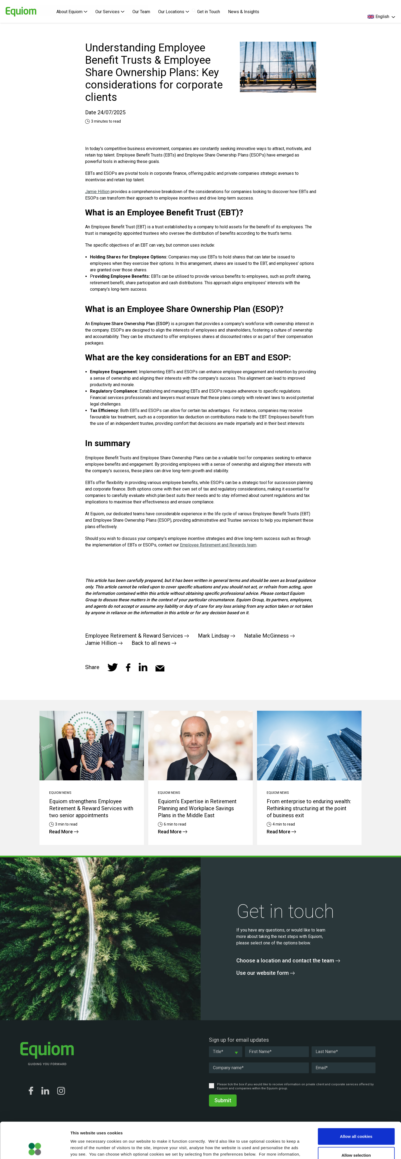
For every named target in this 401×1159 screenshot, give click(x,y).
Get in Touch (208, 11)
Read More (63, 831)
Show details (281, 1148)
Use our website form (265, 973)
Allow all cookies (356, 1102)
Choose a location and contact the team (288, 960)
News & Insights (243, 11)
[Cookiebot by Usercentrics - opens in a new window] (34, 1148)
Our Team (141, 11)
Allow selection (356, 1121)
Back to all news (154, 643)
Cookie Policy (116, 1126)
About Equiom (71, 11)
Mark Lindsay (216, 635)
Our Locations (173, 11)
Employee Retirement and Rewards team (218, 544)
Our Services (109, 11)
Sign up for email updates (239, 1040)
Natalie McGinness (269, 635)
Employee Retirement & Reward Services (137, 635)
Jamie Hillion (97, 191)
